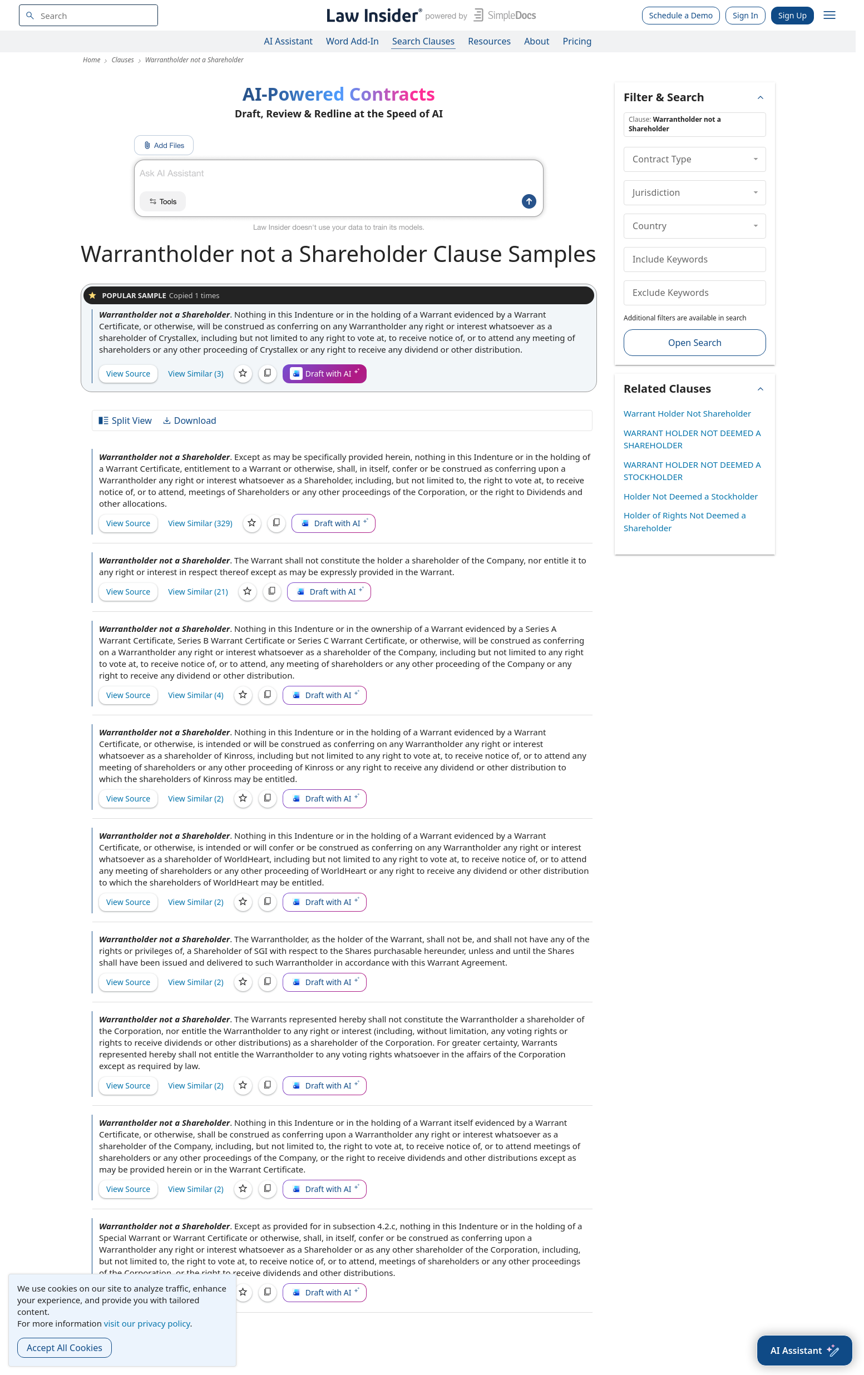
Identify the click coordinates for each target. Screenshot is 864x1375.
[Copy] (268, 374)
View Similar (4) (196, 695)
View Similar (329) (200, 523)
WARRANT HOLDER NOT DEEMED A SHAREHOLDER (692, 439)
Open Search (695, 343)
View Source (128, 373)
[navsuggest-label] (88, 15)
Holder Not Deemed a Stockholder (691, 496)
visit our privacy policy (147, 1323)
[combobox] (88, 15)
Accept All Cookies (64, 1348)
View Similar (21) (198, 591)
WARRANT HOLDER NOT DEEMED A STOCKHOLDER (692, 471)
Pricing (577, 41)
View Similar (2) (196, 798)
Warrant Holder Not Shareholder (687, 413)
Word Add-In (352, 41)
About (536, 41)
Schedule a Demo (681, 15)
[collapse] (756, 159)
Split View (124, 420)
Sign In (745, 15)
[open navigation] (829, 16)
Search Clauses (423, 41)
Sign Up (792, 15)
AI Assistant (288, 41)
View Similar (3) (196, 373)
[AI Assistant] (805, 1350)
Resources (489, 41)
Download (189, 420)
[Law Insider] (429, 15)
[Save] (243, 374)
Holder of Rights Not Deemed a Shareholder (685, 521)
